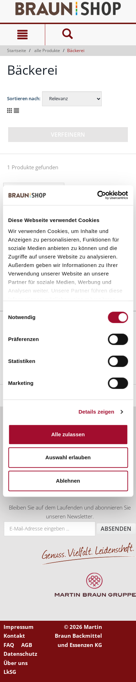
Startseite (16, 50)
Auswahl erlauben (67, 457)
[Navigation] (22, 34)
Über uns (16, 662)
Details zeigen (96, 412)
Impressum (19, 626)
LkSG (10, 671)
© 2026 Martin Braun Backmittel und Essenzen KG (78, 635)
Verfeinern (68, 134)
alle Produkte (47, 50)
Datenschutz (20, 653)
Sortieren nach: (24, 98)
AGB (26, 644)
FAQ (9, 644)
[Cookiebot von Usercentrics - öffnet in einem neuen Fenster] (97, 195)
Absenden (116, 529)
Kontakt (14, 635)
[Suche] (67, 34)
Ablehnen (68, 481)
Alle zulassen (68, 434)
